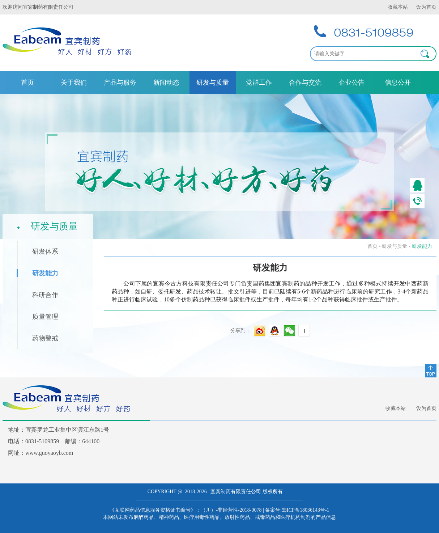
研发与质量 (212, 82)
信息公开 (398, 82)
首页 (27, 82)
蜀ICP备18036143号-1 (305, 510)
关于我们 (74, 82)
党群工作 (259, 82)
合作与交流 (305, 82)
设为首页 (426, 7)
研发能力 (422, 246)
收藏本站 (398, 7)
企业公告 (351, 82)
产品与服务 (120, 82)
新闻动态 (166, 82)
